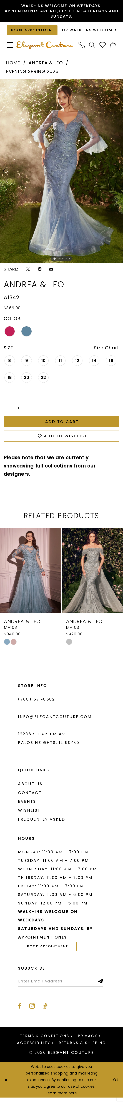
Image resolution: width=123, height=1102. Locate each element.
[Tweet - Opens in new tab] (28, 273)
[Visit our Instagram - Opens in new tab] (32, 1010)
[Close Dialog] (6, 1084)
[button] (10, 49)
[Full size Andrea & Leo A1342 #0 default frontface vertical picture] (61, 175)
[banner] (45, 49)
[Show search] (92, 49)
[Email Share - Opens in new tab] (51, 273)
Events (27, 805)
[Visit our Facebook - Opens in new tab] (19, 1010)
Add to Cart (62, 425)
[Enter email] (61, 985)
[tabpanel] (61, 175)
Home (13, 67)
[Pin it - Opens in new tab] (39, 273)
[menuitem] (10, 49)
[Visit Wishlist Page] (102, 49)
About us (30, 788)
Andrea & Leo (46, 67)
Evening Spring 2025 (32, 75)
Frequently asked (41, 823)
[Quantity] (13, 412)
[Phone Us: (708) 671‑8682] (82, 49)
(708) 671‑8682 (36, 703)
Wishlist (29, 814)
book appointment (48, 950)
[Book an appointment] (33, 32)
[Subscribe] (101, 985)
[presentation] (30, 574)
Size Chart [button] (106, 351)
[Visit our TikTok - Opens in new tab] (45, 1010)
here (72, 1097)
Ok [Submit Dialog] (116, 1084)
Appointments (21, 11)
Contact (30, 797)
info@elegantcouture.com (55, 721)
